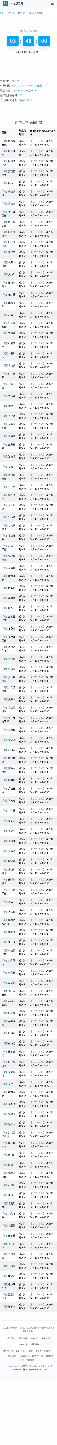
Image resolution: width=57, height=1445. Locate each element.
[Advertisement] (28, 101)
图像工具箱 (37, 1421)
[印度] (7, 248)
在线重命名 (24, 1421)
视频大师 (30, 1425)
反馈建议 (35, 1409)
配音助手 (48, 1416)
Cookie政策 (23, 1409)
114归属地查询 (10, 1421)
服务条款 (34, 1403)
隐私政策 (46, 1403)
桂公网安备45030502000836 (36, 1435)
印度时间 (21, 13)
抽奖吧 (30, 1416)
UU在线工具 (23, 1431)
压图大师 (20, 1416)
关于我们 (11, 1403)
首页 (1, 13)
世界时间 (10, 13)
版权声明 (23, 1403)
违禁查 (38, 1416)
